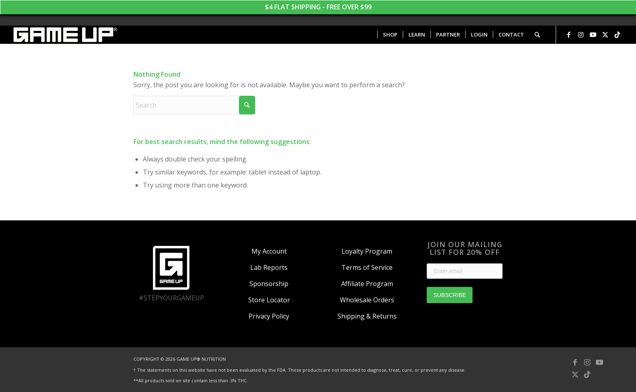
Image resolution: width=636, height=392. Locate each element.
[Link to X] (605, 34)
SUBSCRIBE (449, 295)
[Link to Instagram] (581, 34)
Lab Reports (269, 267)
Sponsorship (268, 283)
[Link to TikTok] (617, 34)
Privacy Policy (269, 316)
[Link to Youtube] (593, 34)
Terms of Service (367, 267)
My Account (269, 251)
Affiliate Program (367, 283)
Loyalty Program (367, 251)
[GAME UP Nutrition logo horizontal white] (65, 35)
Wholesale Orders (367, 299)
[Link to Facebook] (569, 34)
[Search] (537, 35)
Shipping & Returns (367, 316)
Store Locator (269, 299)
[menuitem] (390, 35)
